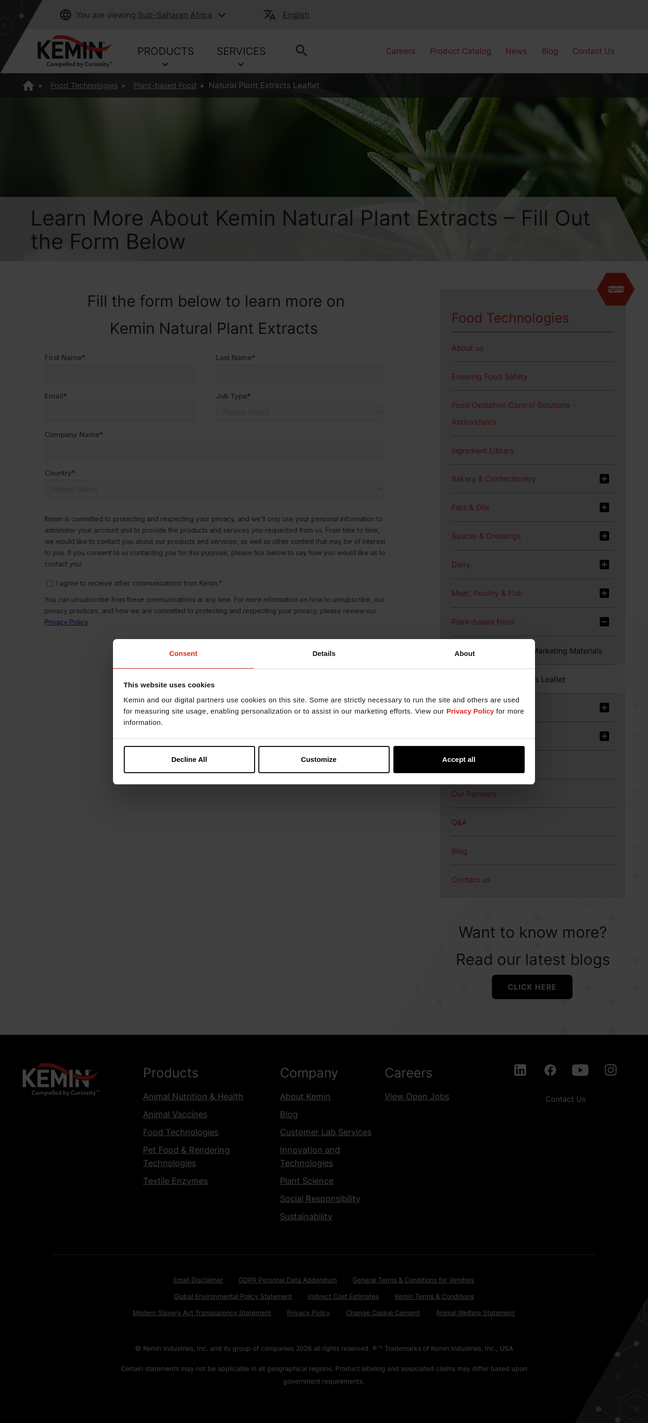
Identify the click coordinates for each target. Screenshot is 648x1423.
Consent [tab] (183, 653)
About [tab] (464, 653)
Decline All (189, 759)
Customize (324, 759)
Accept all (458, 759)
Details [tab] (323, 653)
